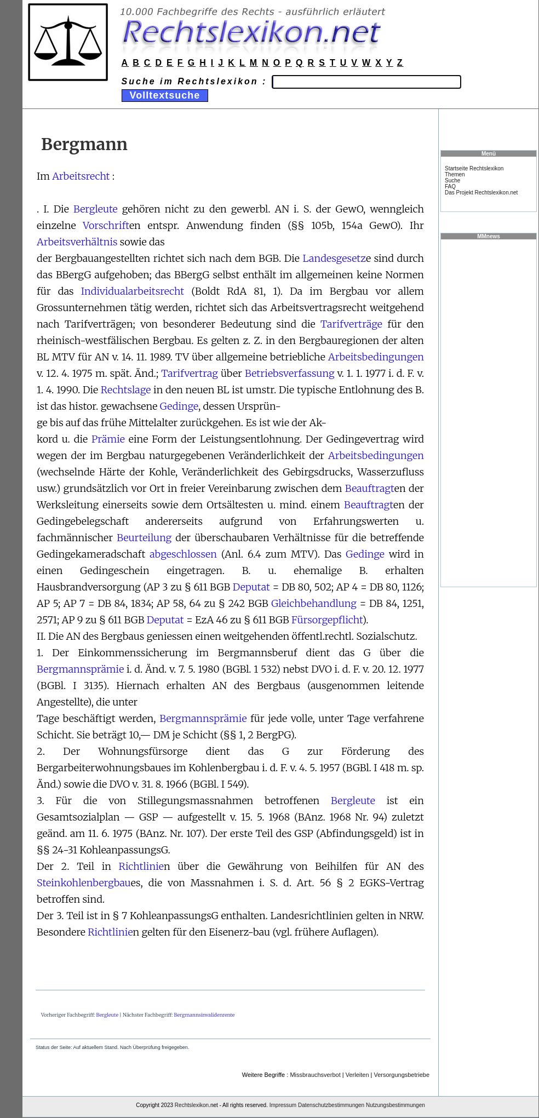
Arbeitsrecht (81, 176)
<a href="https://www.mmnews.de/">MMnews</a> (488, 412)
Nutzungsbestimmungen (395, 1105)
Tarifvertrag (189, 373)
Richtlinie (141, 866)
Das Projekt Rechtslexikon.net (481, 193)
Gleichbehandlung (314, 603)
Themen (455, 174)
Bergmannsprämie (80, 669)
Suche (452, 180)
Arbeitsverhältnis (77, 242)
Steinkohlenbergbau (84, 882)
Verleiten (357, 1074)
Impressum (283, 1105)
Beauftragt (369, 488)
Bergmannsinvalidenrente (204, 1015)
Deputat (251, 587)
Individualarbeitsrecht (132, 291)
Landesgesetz (334, 258)
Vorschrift (106, 225)
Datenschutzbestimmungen (331, 1105)
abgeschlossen (183, 554)
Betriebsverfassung (290, 373)
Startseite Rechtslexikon (474, 168)
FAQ (450, 187)
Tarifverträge (351, 324)
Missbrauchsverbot (315, 1074)
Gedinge (179, 406)
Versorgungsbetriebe (401, 1074)
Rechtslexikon (192, 1105)
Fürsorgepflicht (326, 620)
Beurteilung (144, 537)
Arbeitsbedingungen (376, 357)
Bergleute (95, 209)
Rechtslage (126, 389)
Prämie (108, 439)
